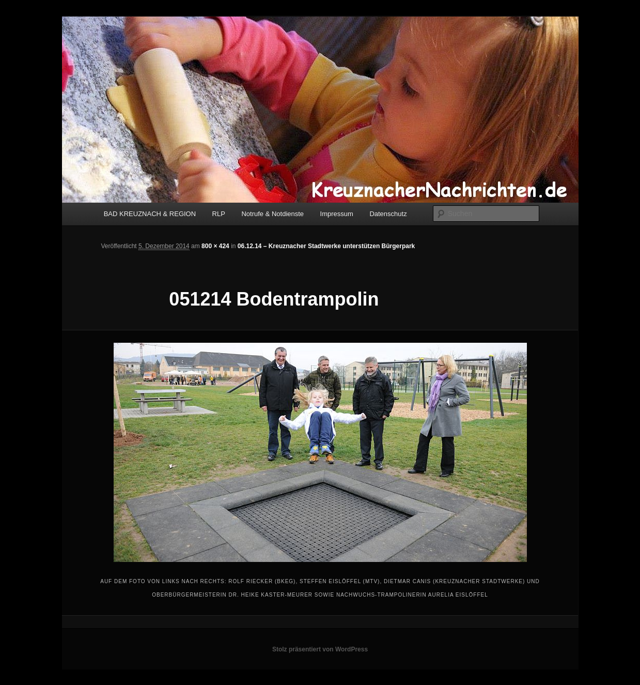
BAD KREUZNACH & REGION (150, 214)
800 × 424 (215, 246)
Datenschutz (388, 214)
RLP (218, 214)
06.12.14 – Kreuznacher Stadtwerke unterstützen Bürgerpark (326, 246)
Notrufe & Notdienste (272, 214)
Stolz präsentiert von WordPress (320, 649)
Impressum (336, 214)
